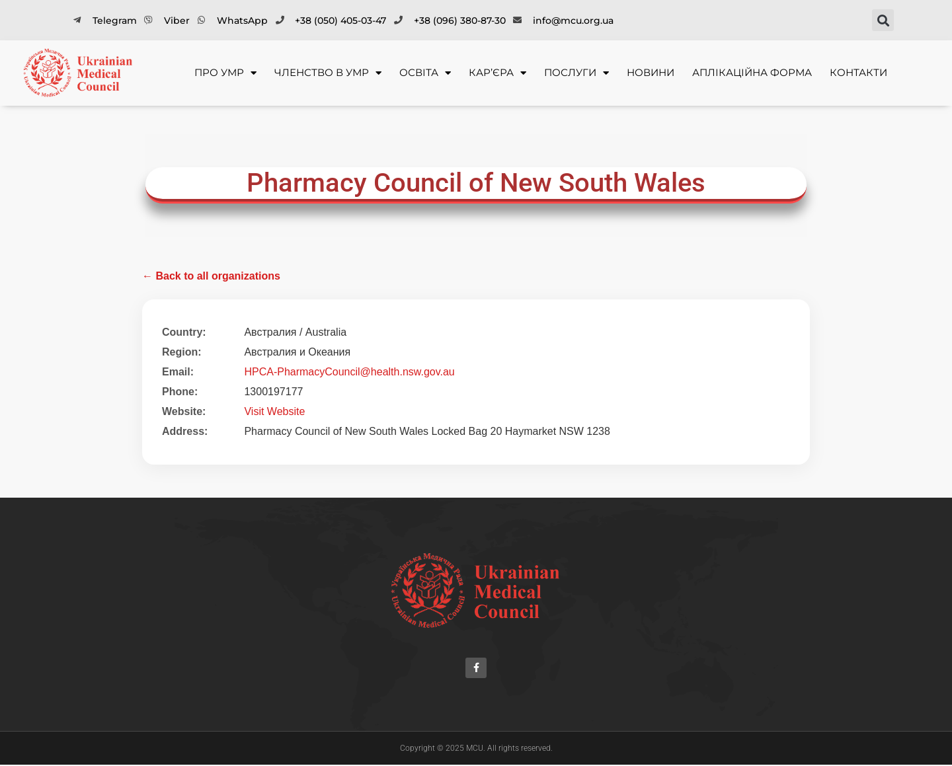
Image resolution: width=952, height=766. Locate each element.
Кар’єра (497, 73)
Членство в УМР (327, 73)
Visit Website (274, 411)
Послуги (576, 73)
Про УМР (225, 73)
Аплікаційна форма (752, 72)
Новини (650, 72)
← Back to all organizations (211, 276)
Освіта (425, 73)
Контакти (858, 72)
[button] (883, 20)
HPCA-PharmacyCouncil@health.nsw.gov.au (349, 371)
